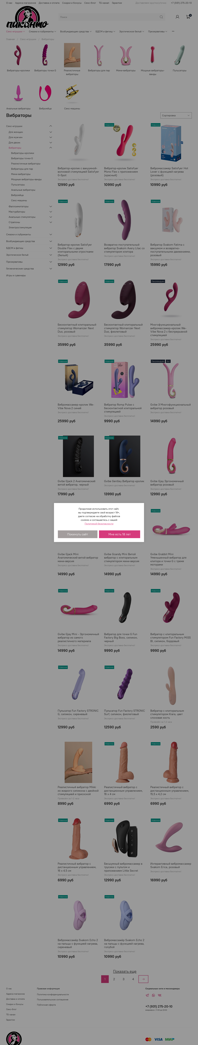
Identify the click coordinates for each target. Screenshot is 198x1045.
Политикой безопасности (99, 523)
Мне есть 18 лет (119, 534)
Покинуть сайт (77, 534)
